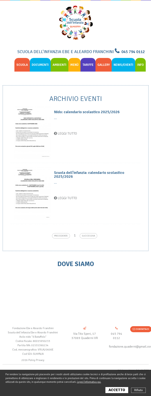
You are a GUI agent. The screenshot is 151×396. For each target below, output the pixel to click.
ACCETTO (117, 390)
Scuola (22, 65)
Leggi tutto (65, 133)
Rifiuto (138, 390)
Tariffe (88, 65)
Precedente (61, 235)
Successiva (88, 235)
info (140, 65)
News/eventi (123, 65)
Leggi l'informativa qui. (89, 382)
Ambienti (59, 65)
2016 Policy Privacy (32, 360)
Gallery (103, 65)
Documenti (40, 65)
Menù (74, 65)
